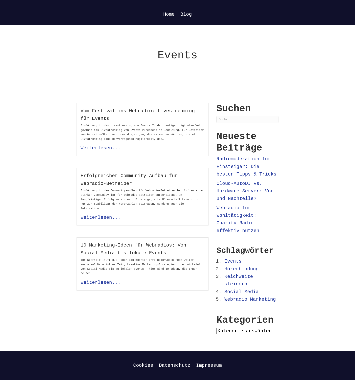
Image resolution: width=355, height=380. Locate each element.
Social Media (241, 292)
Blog (186, 14)
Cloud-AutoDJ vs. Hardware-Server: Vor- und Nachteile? (246, 191)
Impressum (209, 365)
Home (169, 14)
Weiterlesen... (101, 148)
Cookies (143, 365)
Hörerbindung (241, 269)
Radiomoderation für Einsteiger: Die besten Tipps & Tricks (246, 166)
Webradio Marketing (250, 299)
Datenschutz (174, 365)
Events (232, 261)
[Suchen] (247, 119)
